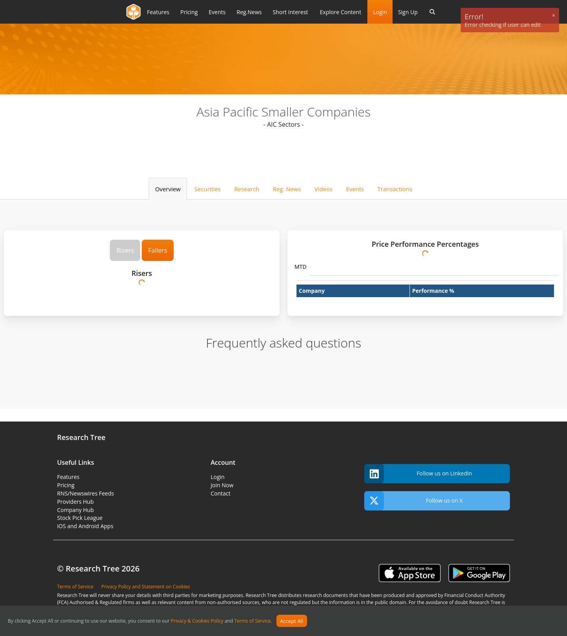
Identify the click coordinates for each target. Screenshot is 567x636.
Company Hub (75, 510)
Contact (220, 493)
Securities (208, 189)
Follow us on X (413, 500)
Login (380, 12)
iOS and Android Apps (85, 526)
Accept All (291, 621)
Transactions (394, 189)
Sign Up (408, 12)
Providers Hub (75, 501)
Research (246, 189)
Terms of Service (252, 621)
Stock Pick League (79, 517)
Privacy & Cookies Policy (197, 621)
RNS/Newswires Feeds (85, 493)
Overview (168, 189)
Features (68, 477)
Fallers (157, 250)
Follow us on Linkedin (418, 473)
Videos (323, 189)
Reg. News (287, 189)
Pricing (65, 485)
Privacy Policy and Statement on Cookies (145, 586)
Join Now (222, 485)
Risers (125, 250)
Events (355, 189)
